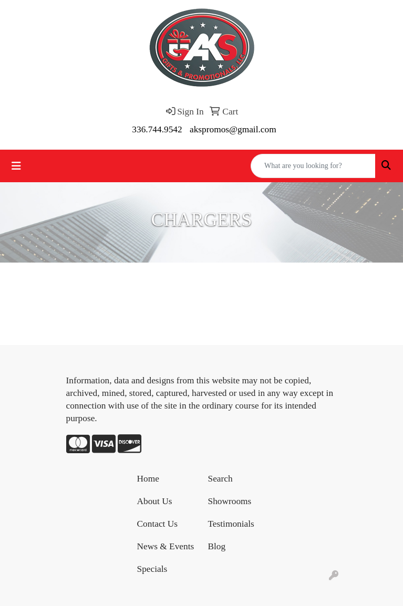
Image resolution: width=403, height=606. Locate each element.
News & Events (165, 546)
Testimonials (231, 524)
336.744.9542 (157, 129)
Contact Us (157, 524)
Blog (217, 546)
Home (148, 479)
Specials (152, 569)
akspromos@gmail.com (233, 129)
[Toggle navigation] (16, 166)
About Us (154, 501)
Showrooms (230, 501)
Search (220, 479)
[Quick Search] (313, 166)
